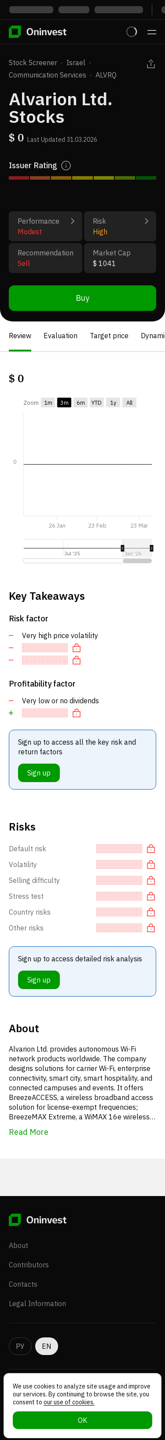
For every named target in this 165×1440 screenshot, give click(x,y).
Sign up (39, 772)
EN (46, 1346)
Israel (75, 62)
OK (82, 1420)
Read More (28, 1132)
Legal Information (37, 1303)
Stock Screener (33, 62)
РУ (20, 1346)
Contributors (29, 1264)
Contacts (23, 1284)
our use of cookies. (69, 1402)
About (18, 1245)
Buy (82, 298)
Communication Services (47, 74)
